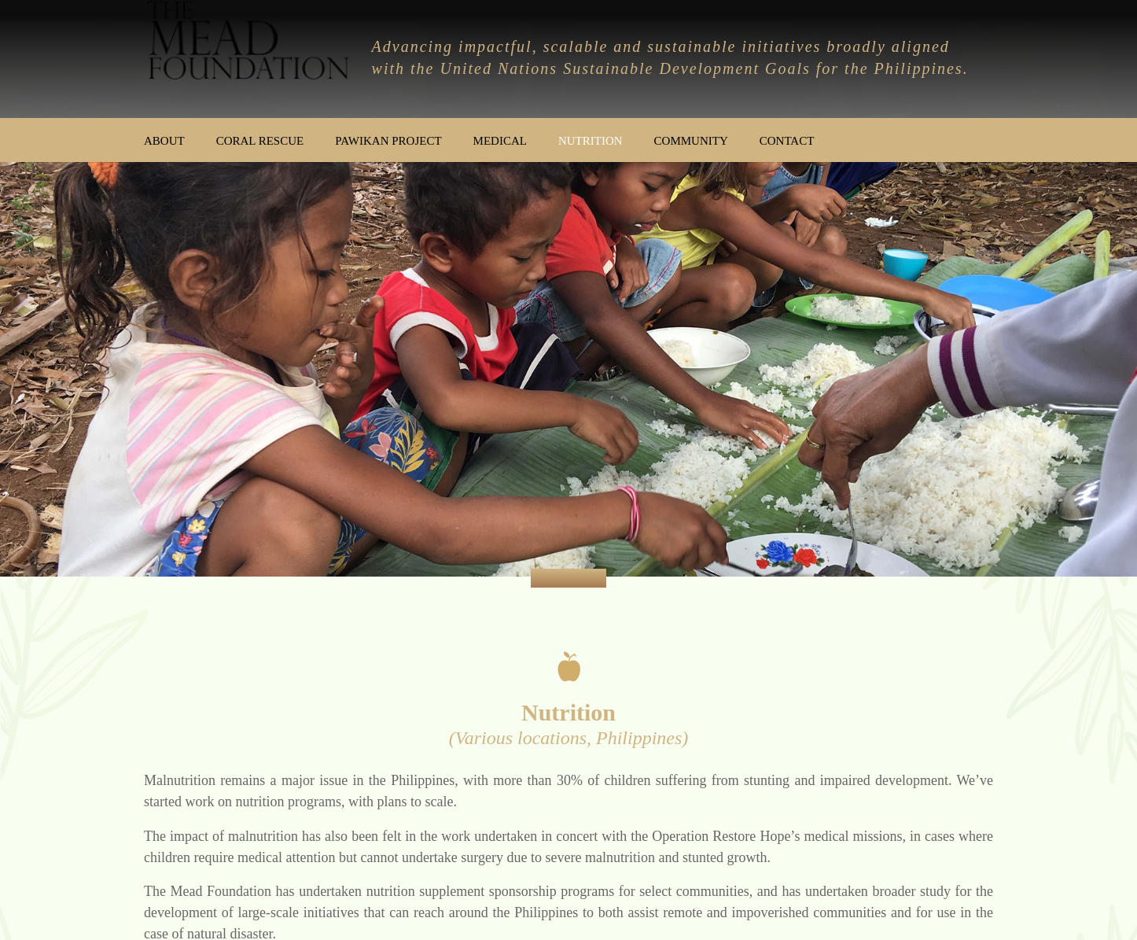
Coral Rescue (260, 141)
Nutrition (590, 141)
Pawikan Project (388, 141)
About (164, 141)
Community (691, 141)
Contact (787, 141)
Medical (500, 141)
